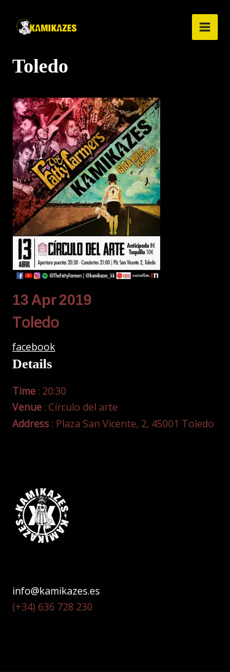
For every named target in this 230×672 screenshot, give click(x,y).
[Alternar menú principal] (205, 27)
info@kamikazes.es (56, 591)
